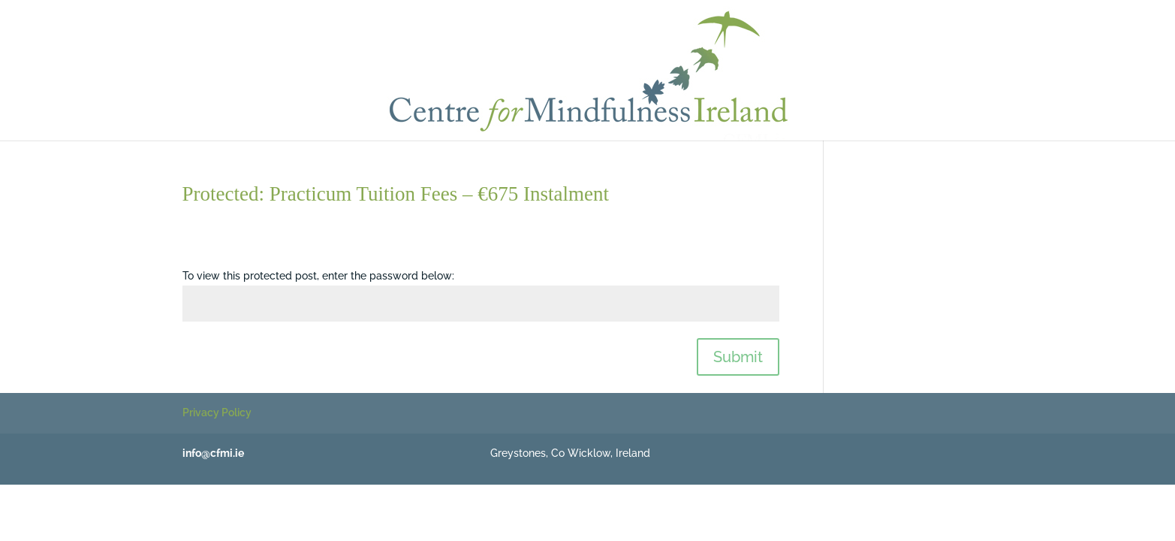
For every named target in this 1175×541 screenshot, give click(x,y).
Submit (738, 357)
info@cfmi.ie (213, 453)
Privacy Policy (217, 413)
